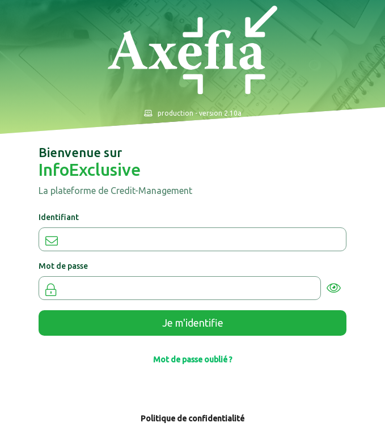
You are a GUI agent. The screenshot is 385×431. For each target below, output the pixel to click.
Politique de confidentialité (192, 418)
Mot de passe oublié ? (192, 359)
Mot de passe (63, 266)
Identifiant (59, 217)
